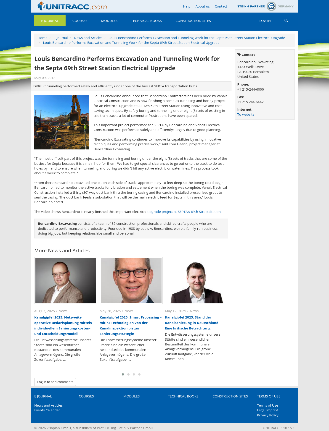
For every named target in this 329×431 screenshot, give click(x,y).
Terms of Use (268, 396)
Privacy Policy (268, 415)
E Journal (50, 20)
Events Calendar (47, 410)
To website (246, 114)
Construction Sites (193, 20)
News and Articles (88, 37)
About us (203, 6)
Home (42, 37)
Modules (109, 20)
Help (186, 6)
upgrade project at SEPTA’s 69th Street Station (184, 211)
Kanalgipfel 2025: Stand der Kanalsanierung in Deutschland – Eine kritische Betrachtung (193, 322)
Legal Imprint (267, 410)
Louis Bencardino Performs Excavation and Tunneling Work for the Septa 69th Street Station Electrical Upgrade (197, 37)
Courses (80, 20)
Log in (265, 20)
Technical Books (146, 20)
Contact (221, 6)
